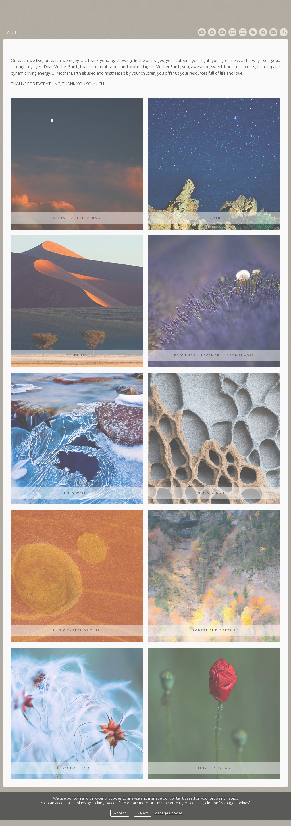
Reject (142, 813)
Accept (120, 813)
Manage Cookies (168, 813)
